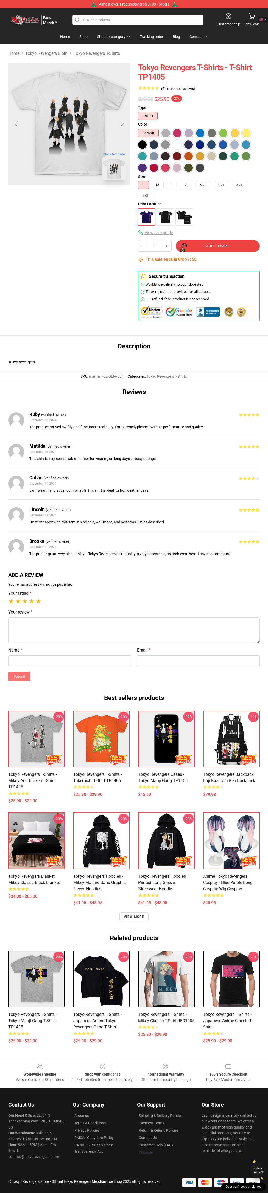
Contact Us (148, 1138)
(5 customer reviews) (178, 88)
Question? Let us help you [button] (244, 1187)
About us (81, 1116)
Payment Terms (151, 1123)
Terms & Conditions (90, 1123)
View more (134, 917)
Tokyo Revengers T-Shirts (97, 53)
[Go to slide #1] (55, 196)
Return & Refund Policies (158, 1130)
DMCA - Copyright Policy (94, 1138)
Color (142, 124)
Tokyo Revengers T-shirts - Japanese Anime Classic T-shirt (228, 1020)
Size (141, 177)
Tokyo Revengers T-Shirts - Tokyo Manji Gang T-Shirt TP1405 (32, 1020)
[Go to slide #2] (82, 196)
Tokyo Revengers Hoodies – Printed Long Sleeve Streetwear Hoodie (164, 882)
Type (142, 107)
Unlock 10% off (258, 1170)
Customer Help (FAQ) (156, 1145)
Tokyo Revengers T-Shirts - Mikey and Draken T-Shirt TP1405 (32, 780)
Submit (19, 676)
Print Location (150, 204)
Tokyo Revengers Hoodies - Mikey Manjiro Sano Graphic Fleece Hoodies (99, 882)
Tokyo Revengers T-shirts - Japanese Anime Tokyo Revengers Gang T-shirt (97, 1020)
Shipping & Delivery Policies (160, 1116)
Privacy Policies (86, 1130)
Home (13, 53)
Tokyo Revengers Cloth (46, 53)
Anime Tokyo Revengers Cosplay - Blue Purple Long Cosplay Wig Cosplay (228, 882)
